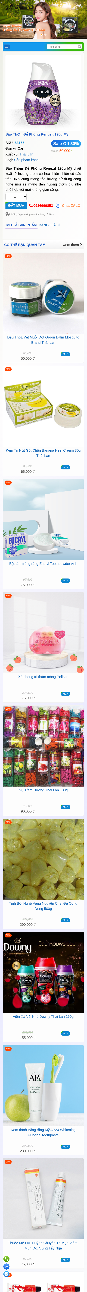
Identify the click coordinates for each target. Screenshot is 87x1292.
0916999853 (43, 206)
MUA (65, 354)
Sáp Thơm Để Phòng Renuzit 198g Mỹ (36, 134)
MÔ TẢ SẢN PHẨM (21, 225)
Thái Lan (26, 154)
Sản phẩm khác (26, 160)
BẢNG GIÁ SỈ (49, 225)
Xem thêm (72, 245)
